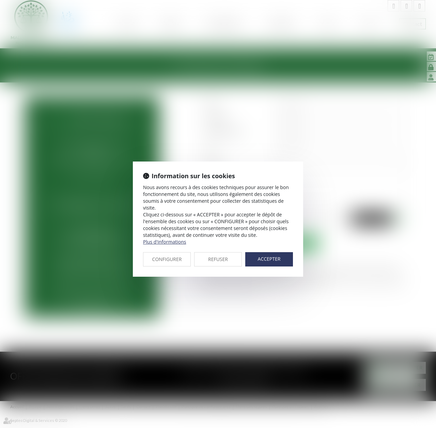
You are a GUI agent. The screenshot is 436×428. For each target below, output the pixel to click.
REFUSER (218, 259)
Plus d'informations (164, 242)
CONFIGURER (167, 259)
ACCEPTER (269, 259)
